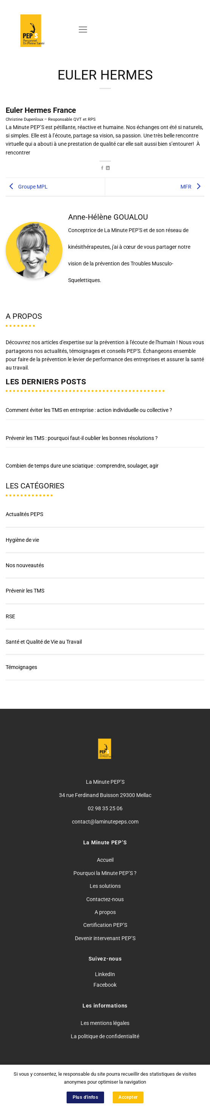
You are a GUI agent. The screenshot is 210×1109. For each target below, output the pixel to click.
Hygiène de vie (22, 540)
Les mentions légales (105, 1023)
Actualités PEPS (24, 514)
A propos (105, 912)
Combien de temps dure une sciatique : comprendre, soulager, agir (82, 466)
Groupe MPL (27, 186)
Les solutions (105, 886)
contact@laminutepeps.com (105, 822)
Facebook (105, 985)
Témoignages (21, 667)
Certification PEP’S (105, 925)
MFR (192, 186)
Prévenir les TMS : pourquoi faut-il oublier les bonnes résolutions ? (82, 438)
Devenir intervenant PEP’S (105, 938)
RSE (10, 616)
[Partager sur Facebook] (102, 168)
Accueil (105, 860)
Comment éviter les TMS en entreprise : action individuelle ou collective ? (89, 410)
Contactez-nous (105, 899)
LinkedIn (105, 974)
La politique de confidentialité (105, 1036)
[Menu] (83, 29)
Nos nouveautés (25, 565)
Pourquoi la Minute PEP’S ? (105, 873)
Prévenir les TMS (25, 591)
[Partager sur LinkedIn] (108, 168)
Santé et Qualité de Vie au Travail (44, 642)
